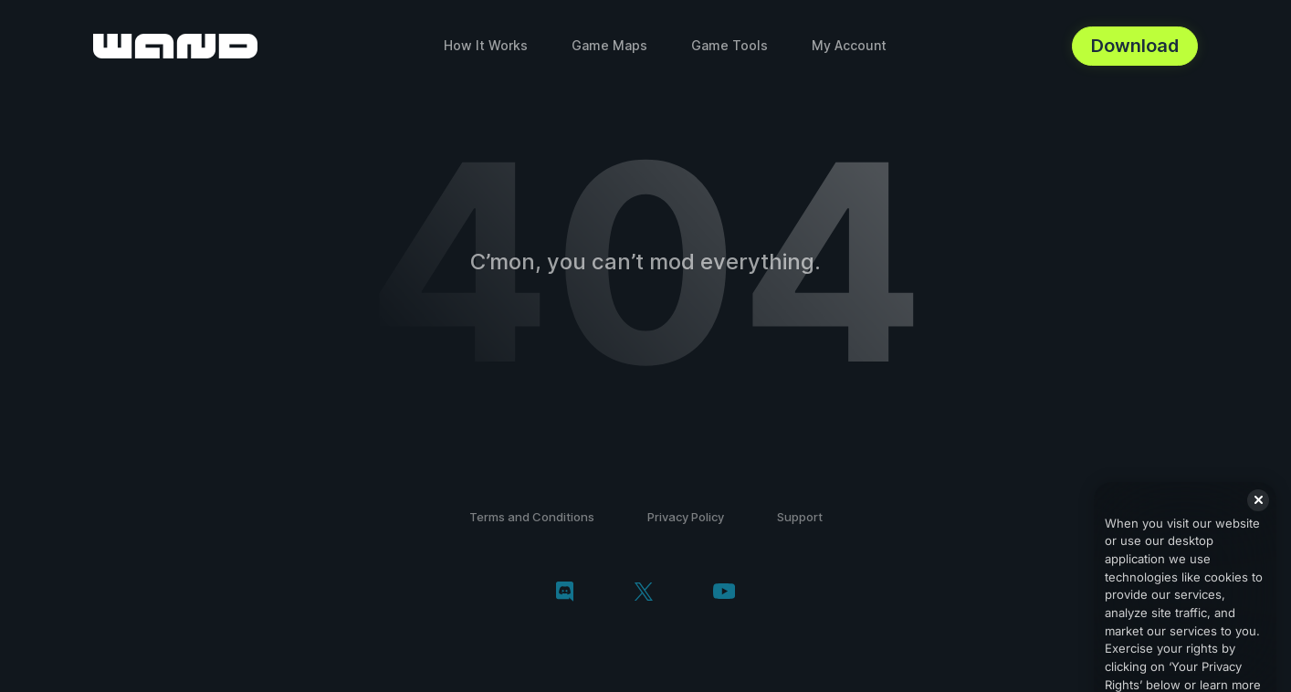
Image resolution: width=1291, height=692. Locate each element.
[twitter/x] (643, 593)
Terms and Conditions (531, 516)
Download (1135, 46)
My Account (849, 45)
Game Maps (609, 45)
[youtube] (724, 593)
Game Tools (729, 45)
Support (800, 516)
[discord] (564, 593)
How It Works (486, 45)
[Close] (1258, 512)
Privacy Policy (685, 516)
